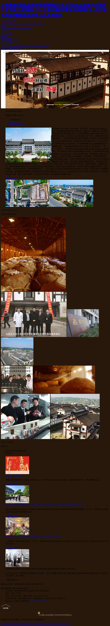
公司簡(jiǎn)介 (7, 46)
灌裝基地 (12, 24)
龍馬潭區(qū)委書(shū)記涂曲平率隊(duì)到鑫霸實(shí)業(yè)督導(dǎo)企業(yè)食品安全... (41, 569)
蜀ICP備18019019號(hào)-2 (55, 598)
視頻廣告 (4, 41)
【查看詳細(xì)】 (12, 484)
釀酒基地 (4, 24)
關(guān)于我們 (7, 43)
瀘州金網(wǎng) (24, 598)
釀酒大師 (32, 24)
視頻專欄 (40, 24)
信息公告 (4, 31)
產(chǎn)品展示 (7, 34)
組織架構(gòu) (44, 46)
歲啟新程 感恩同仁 (14, 476)
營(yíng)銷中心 (22, 24)
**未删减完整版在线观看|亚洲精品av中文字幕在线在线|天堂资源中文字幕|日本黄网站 (35, 624)
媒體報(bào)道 (27, 29)
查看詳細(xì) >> (12, 178)
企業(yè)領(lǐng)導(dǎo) (10, 49)
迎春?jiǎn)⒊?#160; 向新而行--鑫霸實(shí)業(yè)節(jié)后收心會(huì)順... (34, 537)
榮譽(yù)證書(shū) (31, 46)
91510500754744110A (38, 601)
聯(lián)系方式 (14, 41)
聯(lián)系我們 (6, 38)
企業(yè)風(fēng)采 (8, 21)
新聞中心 (4, 26)
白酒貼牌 (4, 36)
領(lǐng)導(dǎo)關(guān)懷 (11, 29)
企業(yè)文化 (18, 46)
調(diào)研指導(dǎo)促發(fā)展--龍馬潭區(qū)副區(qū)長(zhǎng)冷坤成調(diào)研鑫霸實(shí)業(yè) (44, 505)
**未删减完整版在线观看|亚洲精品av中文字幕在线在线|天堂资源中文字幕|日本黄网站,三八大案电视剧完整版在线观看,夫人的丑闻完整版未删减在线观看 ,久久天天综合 (53, 10)
